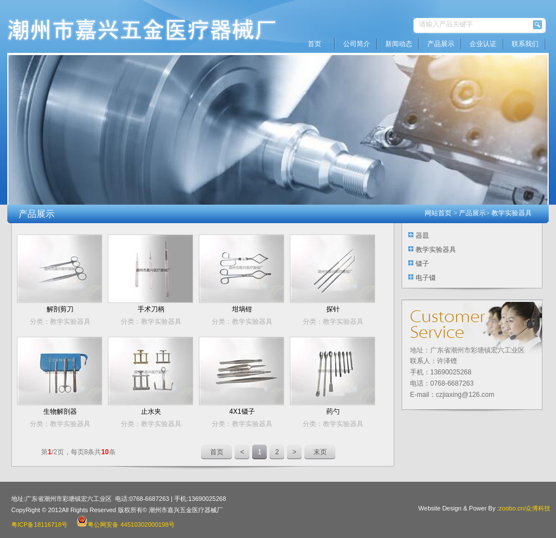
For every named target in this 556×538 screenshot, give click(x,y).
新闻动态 (398, 44)
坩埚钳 (242, 309)
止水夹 (151, 411)
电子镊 (426, 278)
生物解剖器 (60, 411)
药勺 (333, 411)
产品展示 (440, 44)
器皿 (422, 235)
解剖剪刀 (60, 309)
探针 (333, 309)
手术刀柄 (151, 309)
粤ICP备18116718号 (39, 524)
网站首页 (438, 213)
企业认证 (483, 44)
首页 (314, 44)
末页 (320, 452)
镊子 (422, 264)
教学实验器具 (511, 213)
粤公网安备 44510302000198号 (125, 524)
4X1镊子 (241, 411)
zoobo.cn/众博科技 (524, 508)
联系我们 (525, 44)
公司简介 (356, 44)
